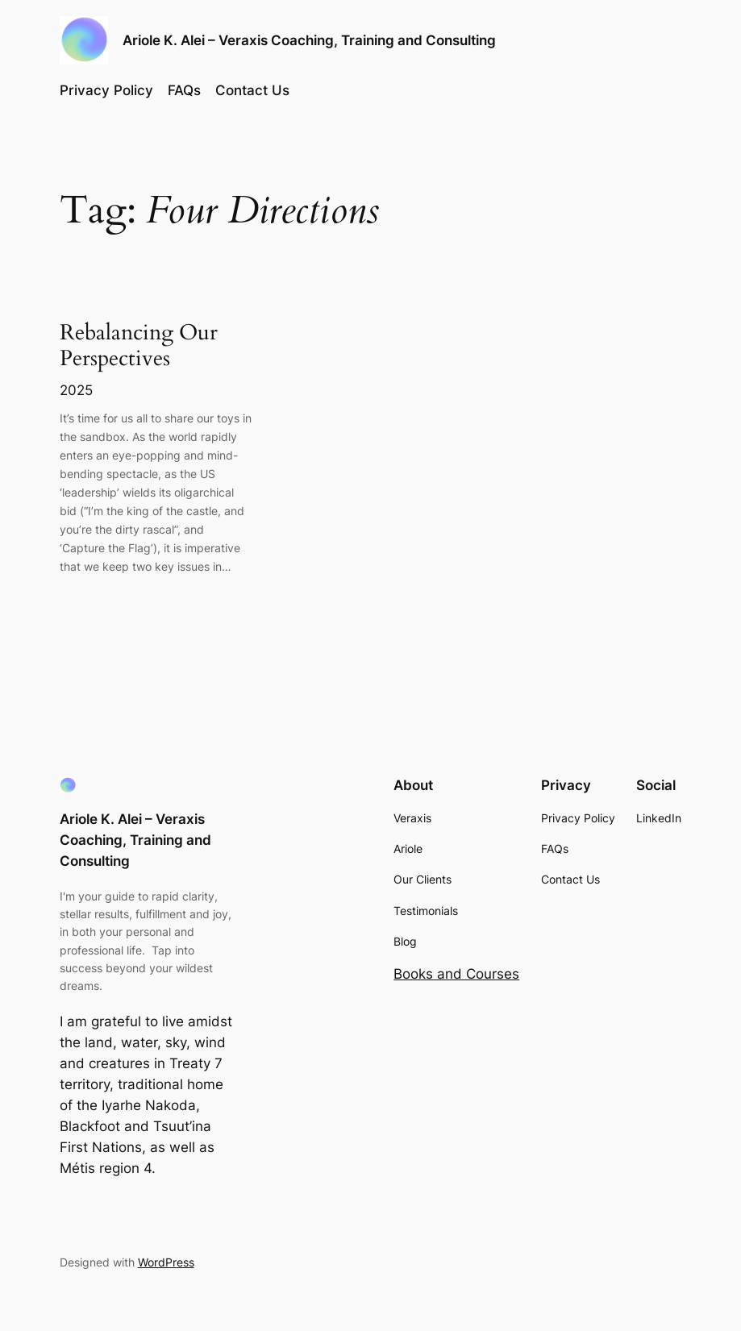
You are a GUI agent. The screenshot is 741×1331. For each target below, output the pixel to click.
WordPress (166, 1262)
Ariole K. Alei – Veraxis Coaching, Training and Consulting (309, 39)
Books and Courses (456, 974)
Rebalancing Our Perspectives (139, 346)
